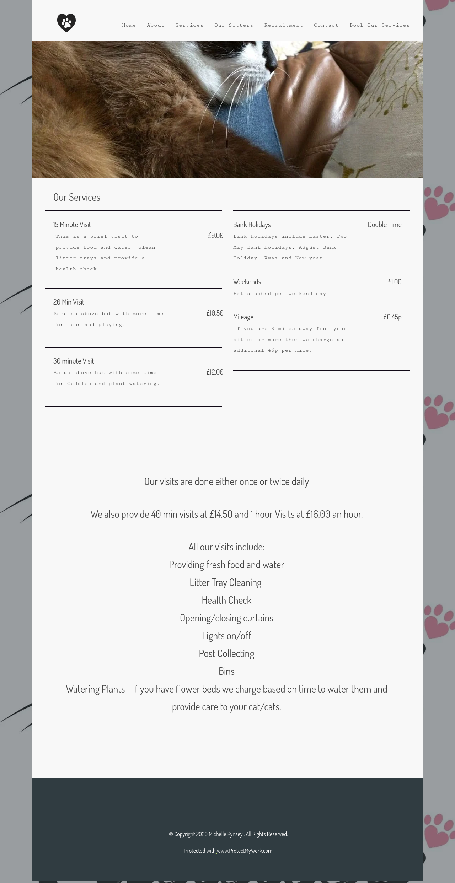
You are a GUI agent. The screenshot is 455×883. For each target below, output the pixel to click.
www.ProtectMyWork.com (244, 850)
